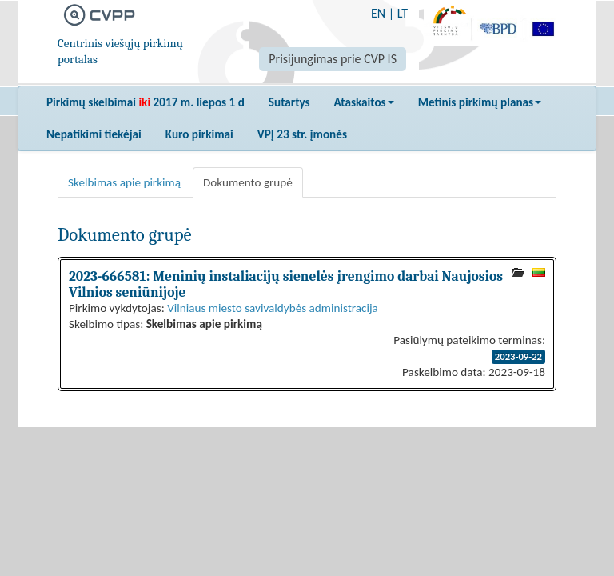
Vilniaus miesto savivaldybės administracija (272, 308)
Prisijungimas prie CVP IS (333, 58)
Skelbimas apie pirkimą (124, 182)
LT (402, 13)
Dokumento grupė (248, 182)
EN (378, 13)
